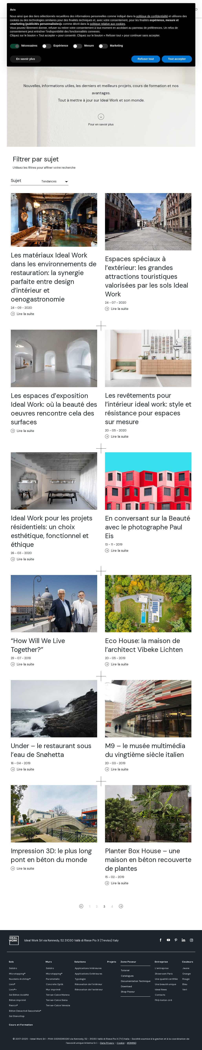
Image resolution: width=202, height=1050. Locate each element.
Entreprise (161, 961)
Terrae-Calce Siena (56, 1000)
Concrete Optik (54, 984)
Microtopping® (17, 973)
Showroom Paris (164, 973)
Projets (111, 961)
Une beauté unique (165, 984)
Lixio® (12, 984)
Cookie (120, 1043)
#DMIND (131, 1043)
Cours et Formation (21, 1024)
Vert (184, 989)
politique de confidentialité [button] (152, 16)
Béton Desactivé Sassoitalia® (25, 1010)
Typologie (79, 979)
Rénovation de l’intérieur (88, 984)
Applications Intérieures (87, 968)
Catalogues (127, 975)
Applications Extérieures (88, 973)
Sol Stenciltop (16, 1016)
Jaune (185, 968)
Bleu (184, 984)
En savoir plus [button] (25, 58)
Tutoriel (125, 970)
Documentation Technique (135, 981)
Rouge (185, 979)
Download (126, 986)
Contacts (160, 994)
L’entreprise (161, 968)
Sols (11, 961)
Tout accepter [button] (177, 58)
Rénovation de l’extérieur (88, 989)
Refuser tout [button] (146, 58)
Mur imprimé (53, 989)
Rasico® (13, 1005)
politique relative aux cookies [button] (107, 23)
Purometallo (52, 979)
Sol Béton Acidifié (18, 994)
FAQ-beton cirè (163, 1000)
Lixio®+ (12, 989)
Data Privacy (107, 1043)
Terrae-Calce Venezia (58, 1005)
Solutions (80, 961)
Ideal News (161, 989)
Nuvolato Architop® (19, 979)
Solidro (13, 968)
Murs (49, 961)
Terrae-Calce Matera (57, 994)
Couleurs (187, 961)
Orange (186, 973)
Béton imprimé (17, 1000)
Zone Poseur (128, 961)
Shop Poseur (128, 991)
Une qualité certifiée (166, 979)
